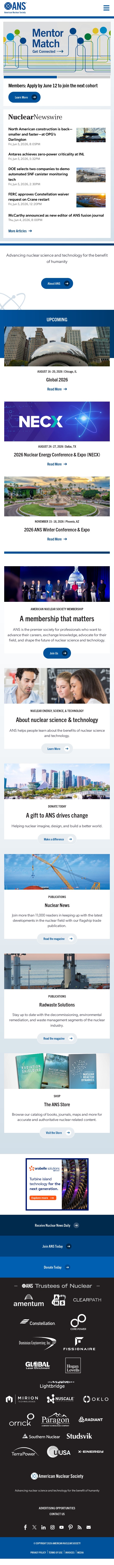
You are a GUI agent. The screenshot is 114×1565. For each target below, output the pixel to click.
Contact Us (57, 1514)
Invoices (70, 1552)
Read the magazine (58, 939)
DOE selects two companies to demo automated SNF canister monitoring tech (38, 173)
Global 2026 (57, 379)
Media (80, 1552)
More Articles (17, 231)
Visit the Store (58, 1133)
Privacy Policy (38, 1552)
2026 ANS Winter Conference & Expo (57, 529)
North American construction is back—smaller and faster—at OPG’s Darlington (40, 134)
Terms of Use (56, 1552)
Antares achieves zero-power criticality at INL (46, 153)
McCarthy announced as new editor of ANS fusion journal (56, 215)
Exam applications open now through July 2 (46, 85)
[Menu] (106, 8)
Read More (54, 389)
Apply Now (26, 97)
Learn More (58, 749)
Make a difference (58, 839)
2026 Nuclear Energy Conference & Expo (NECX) (57, 454)
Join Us (59, 653)
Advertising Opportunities (57, 1508)
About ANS (59, 283)
